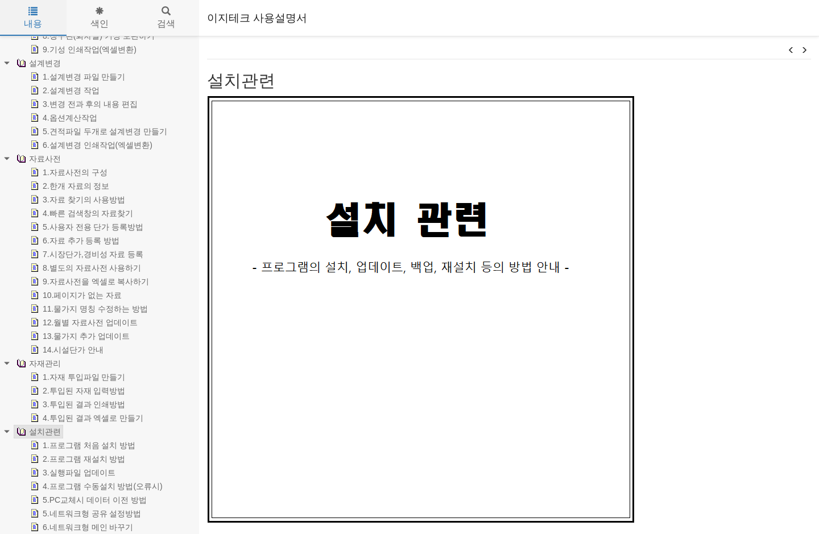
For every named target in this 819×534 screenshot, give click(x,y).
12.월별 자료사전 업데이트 (83, 322)
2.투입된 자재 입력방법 (76, 391)
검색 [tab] (166, 17)
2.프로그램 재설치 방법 (76, 459)
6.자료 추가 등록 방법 (73, 240)
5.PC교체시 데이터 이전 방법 (87, 500)
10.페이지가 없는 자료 (75, 295)
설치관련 (37, 431)
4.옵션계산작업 (62, 118)
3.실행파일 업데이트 (71, 472)
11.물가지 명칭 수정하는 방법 (88, 309)
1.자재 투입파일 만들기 (76, 377)
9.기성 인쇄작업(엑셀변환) (82, 49)
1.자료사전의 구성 (67, 172)
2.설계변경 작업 (64, 90)
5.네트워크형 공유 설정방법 (84, 513)
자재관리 (37, 363)
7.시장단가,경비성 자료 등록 (85, 254)
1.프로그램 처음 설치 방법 (81, 445)
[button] (791, 50)
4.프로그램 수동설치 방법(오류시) (95, 486)
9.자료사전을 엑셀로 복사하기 (88, 281)
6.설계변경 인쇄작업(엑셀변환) (90, 145)
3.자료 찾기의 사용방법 (76, 199)
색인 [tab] (99, 17)
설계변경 (37, 63)
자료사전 (37, 158)
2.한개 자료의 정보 (68, 186)
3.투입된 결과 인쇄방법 (76, 404)
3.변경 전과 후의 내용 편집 (83, 104)
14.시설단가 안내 (66, 350)
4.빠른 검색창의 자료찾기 (80, 213)
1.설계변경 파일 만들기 (76, 77)
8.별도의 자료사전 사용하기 (84, 268)
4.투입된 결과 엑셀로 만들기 (85, 418)
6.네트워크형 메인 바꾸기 (80, 527)
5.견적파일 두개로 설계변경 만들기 (97, 131)
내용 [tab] (33, 17)
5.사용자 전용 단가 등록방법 (85, 227)
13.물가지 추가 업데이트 (79, 336)
